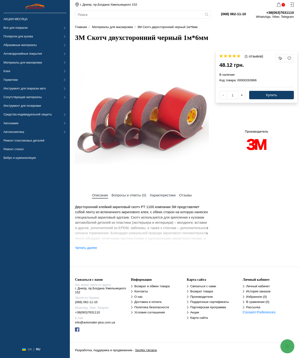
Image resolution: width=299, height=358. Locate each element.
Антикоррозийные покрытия (22, 53)
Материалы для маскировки (22, 62)
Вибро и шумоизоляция (19, 158)
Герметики (10, 80)
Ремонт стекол (13, 149)
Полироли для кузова (18, 36)
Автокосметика (13, 132)
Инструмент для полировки (22, 105)
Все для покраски (15, 27)
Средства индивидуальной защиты (27, 114)
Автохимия (10, 123)
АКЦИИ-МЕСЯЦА (15, 19)
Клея (6, 71)
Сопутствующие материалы (22, 97)
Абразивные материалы (20, 45)
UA (30, 349)
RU (38, 349)
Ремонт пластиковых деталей (23, 140)
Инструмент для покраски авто (24, 88)
